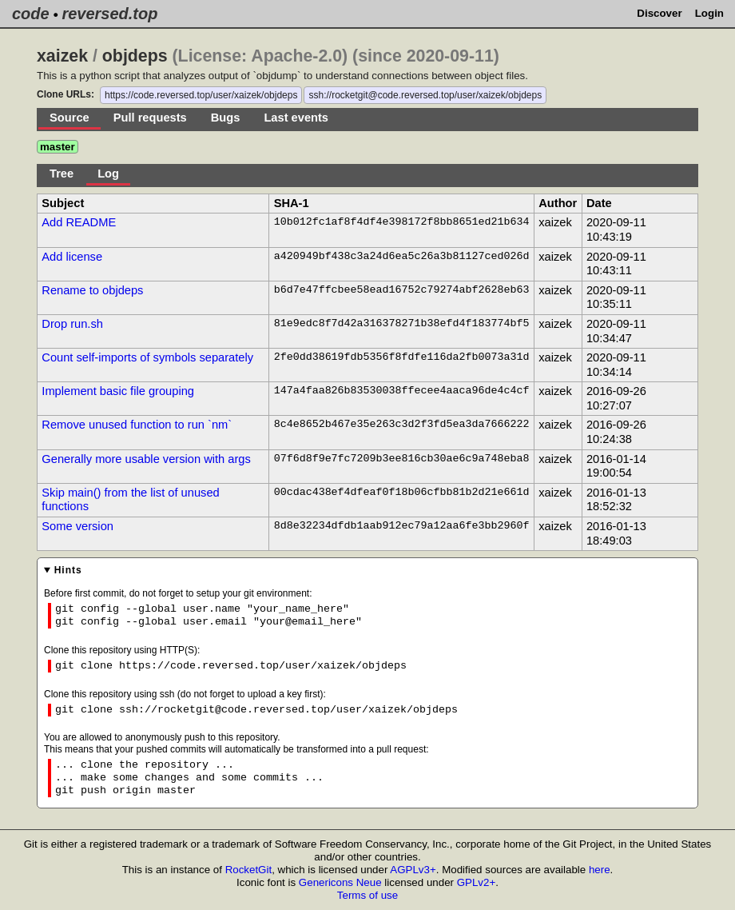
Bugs (225, 117)
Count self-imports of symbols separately (147, 357)
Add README (79, 222)
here (599, 870)
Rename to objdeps (92, 290)
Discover (659, 13)
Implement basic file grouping (118, 391)
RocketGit (248, 870)
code (31, 13)
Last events (296, 117)
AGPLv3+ (412, 870)
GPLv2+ (476, 882)
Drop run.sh (72, 323)
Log (108, 173)
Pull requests (150, 117)
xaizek (62, 56)
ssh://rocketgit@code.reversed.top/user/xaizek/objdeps (425, 95)
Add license (72, 256)
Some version (77, 526)
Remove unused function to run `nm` (137, 424)
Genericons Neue (340, 882)
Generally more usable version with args (146, 459)
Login (709, 13)
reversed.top (109, 13)
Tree (62, 173)
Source (69, 117)
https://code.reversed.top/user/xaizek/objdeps (201, 95)
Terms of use (367, 895)
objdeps (135, 56)
